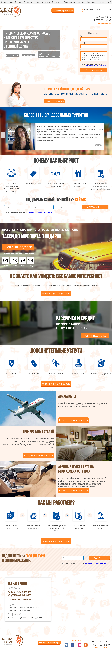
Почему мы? (20, 2)
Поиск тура (56, 2)
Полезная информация (74, 2)
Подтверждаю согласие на (95, 64)
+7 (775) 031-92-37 (102, 20)
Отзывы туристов (35, 2)
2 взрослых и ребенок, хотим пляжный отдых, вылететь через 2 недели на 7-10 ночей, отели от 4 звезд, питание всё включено (93, 56)
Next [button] (109, 135)
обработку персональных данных (95, 65)
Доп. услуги (91, 2)
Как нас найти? (104, 2)
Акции (47, 2)
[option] (56, 136)
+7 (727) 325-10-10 (102, 16)
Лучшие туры (7, 2)
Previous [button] (3, 135)
